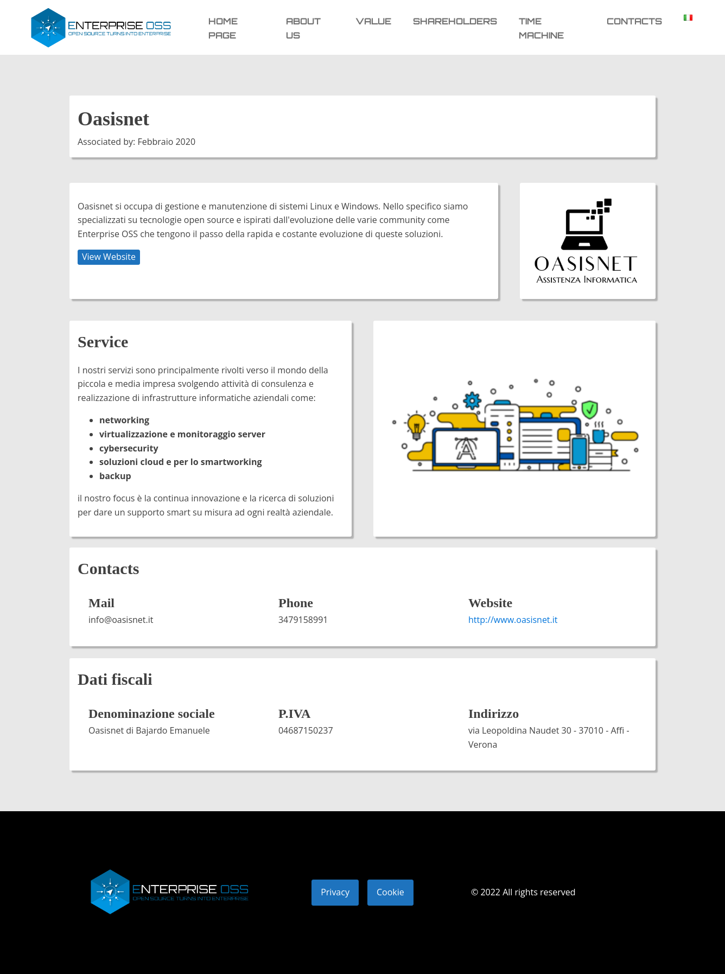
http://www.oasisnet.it (513, 620)
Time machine (541, 28)
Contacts (634, 21)
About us (303, 28)
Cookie (390, 892)
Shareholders (455, 21)
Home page (223, 28)
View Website (109, 257)
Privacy (335, 892)
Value (373, 21)
